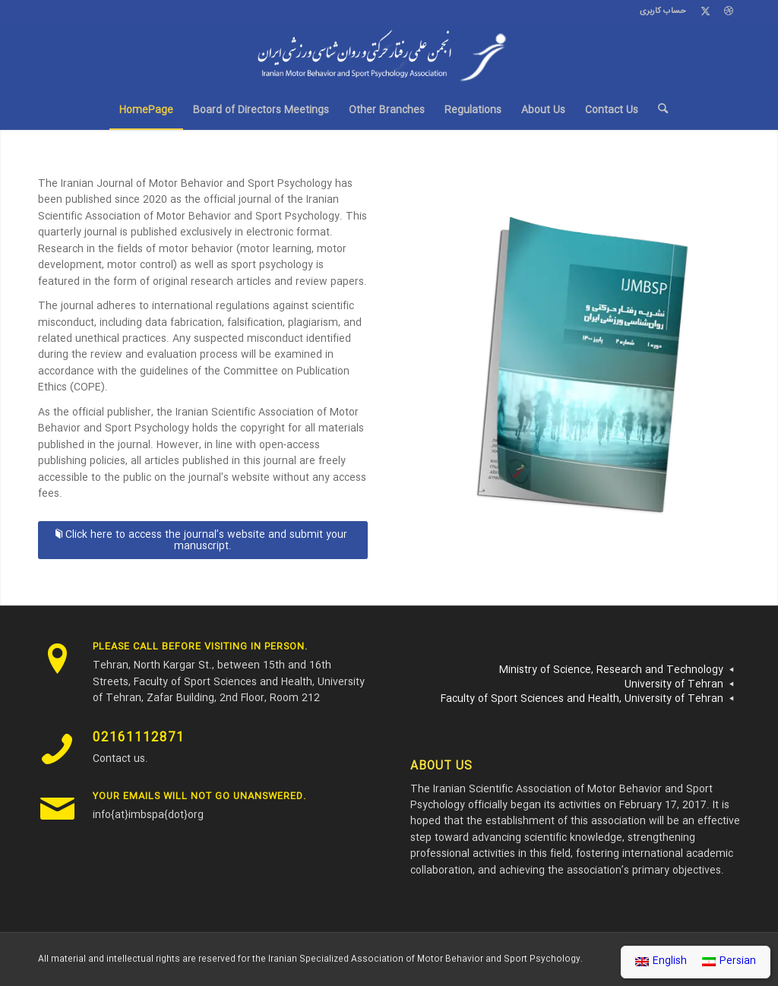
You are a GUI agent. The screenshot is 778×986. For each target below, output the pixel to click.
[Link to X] (705, 11)
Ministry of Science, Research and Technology (611, 670)
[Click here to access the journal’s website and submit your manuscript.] (203, 540)
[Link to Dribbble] (728, 11)
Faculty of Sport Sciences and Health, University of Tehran (582, 699)
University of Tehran (674, 684)
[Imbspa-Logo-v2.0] (389, 57)
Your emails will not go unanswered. (199, 796)
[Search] (658, 110)
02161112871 (139, 738)
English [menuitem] (670, 961)
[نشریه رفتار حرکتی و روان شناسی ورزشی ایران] (573, 368)
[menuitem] (659, 11)
